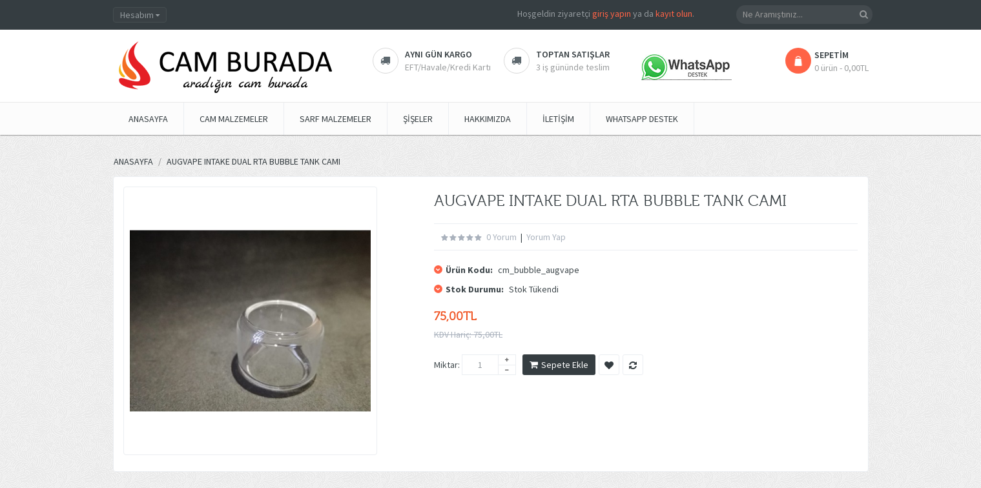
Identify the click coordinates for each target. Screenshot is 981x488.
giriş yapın (611, 13)
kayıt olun (674, 13)
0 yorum (501, 237)
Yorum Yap (546, 237)
